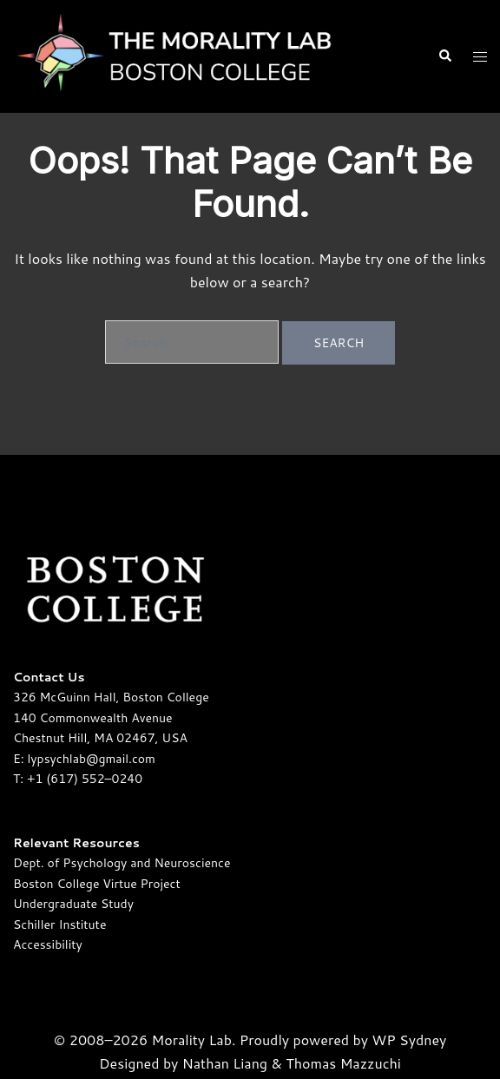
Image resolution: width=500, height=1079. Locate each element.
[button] (444, 56)
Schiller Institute (59, 924)
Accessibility (47, 944)
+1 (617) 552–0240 (84, 778)
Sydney (422, 1039)
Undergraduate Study (73, 903)
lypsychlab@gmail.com (91, 758)
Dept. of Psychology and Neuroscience (121, 863)
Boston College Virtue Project (97, 883)
